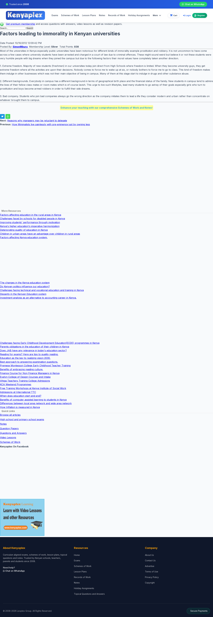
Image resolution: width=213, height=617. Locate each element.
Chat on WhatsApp (193, 4)
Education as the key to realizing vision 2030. (25, 358)
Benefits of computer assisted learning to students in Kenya (33, 399)
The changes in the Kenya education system (25, 282)
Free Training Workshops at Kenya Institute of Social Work (33, 388)
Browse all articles (10, 414)
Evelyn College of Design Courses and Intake (25, 376)
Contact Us (150, 560)
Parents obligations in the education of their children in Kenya (34, 346)
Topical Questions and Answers (89, 594)
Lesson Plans (89, 15)
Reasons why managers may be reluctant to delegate (37, 120)
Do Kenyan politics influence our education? (25, 286)
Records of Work (116, 15)
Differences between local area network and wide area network (36, 403)
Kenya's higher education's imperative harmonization (29, 226)
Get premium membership (20, 23)
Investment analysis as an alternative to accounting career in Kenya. (38, 297)
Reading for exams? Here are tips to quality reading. (29, 354)
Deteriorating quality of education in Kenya (24, 229)
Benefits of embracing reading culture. (21, 369)
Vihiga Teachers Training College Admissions (25, 380)
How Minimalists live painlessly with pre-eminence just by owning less (51, 124)
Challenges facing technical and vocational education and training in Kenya (42, 290)
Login (187, 15)
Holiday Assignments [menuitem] (139, 15)
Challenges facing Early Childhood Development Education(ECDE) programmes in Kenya (49, 342)
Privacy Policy (152, 577)
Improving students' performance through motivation (30, 222)
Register (199, 15)
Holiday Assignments (84, 588)
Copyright (150, 582)
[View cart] (173, 15)
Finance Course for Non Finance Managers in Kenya (29, 373)
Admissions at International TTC (18, 392)
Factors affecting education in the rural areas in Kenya (30, 214)
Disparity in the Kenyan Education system (23, 294)
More (157, 15)
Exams (55, 15)
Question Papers (9, 428)
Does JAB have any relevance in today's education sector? (33, 350)
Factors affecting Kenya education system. (23, 237)
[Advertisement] (89, 147)
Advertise (149, 566)
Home (77, 555)
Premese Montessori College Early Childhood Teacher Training (35, 365)
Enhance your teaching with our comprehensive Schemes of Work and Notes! (107, 107)
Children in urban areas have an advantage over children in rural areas (40, 233)
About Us (149, 555)
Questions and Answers (13, 433)
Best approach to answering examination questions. (29, 361)
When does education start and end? (20, 395)
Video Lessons (8, 437)
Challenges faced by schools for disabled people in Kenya (32, 218)
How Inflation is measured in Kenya (20, 407)
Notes (102, 15)
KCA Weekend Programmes (15, 384)
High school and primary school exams (22, 419)
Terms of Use (151, 571)
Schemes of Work (70, 15)
